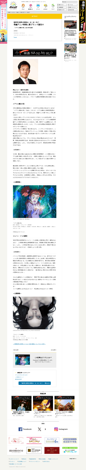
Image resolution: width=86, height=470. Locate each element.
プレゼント (12, 461)
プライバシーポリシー (35, 461)
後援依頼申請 (33, 459)
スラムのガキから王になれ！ (21, 375)
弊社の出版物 (42, 459)
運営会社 (24, 459)
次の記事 (53, 350)
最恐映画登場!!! (18, 379)
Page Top (72, 458)
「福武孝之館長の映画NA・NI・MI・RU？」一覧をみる (35, 383)
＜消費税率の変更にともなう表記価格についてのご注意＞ (29, 344)
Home (9, 12)
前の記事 (16, 350)
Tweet (15, 37)
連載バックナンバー (53, 459)
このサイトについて (14, 459)
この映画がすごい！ (19, 377)
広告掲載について (22, 461)
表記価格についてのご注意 (16, 464)
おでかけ (13, 12)
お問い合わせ (46, 461)
